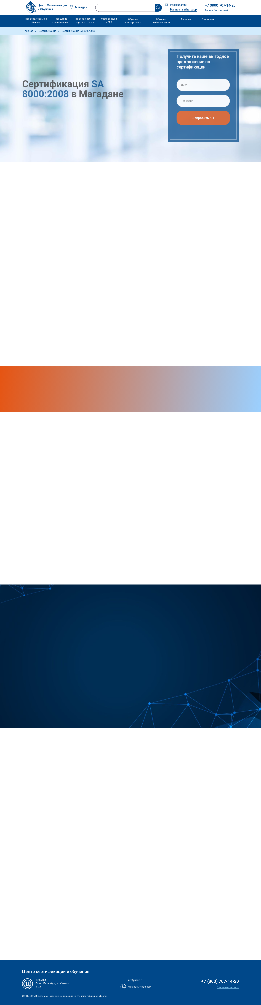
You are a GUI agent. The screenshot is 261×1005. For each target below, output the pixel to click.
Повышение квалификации (60, 20)
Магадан (81, 7)
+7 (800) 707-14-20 (220, 5)
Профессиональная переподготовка (84, 20)
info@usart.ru (178, 5)
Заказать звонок (228, 987)
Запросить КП (203, 119)
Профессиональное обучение (36, 20)
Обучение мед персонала (133, 21)
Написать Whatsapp (183, 9)
